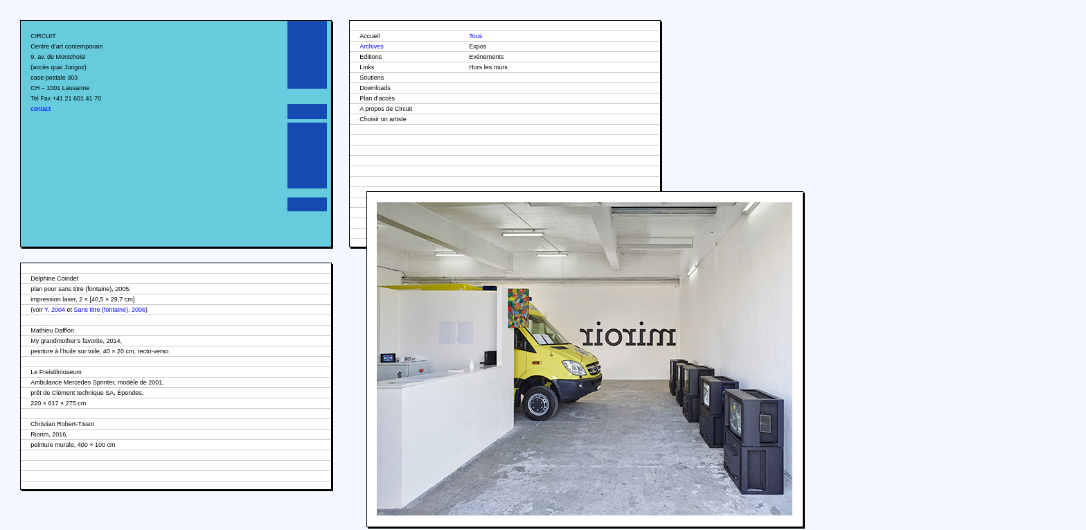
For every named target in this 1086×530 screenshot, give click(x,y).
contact (40, 108)
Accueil (369, 36)
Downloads (375, 88)
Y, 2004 (54, 309)
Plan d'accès (377, 98)
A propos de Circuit (385, 108)
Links (366, 67)
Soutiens (371, 77)
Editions (370, 56)
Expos (477, 46)
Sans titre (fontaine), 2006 (109, 309)
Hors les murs (488, 67)
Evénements (486, 56)
